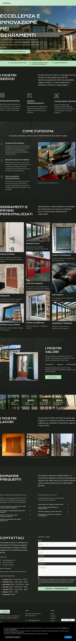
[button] (15, 522)
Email (40, 548)
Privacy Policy (65, 582)
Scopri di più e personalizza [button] (12, 637)
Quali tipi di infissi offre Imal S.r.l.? (13, 522)
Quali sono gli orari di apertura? (50, 526)
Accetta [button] (68, 637)
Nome (40, 540)
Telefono (41, 556)
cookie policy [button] (14, 629)
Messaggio (41, 563)
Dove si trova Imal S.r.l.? (47, 517)
